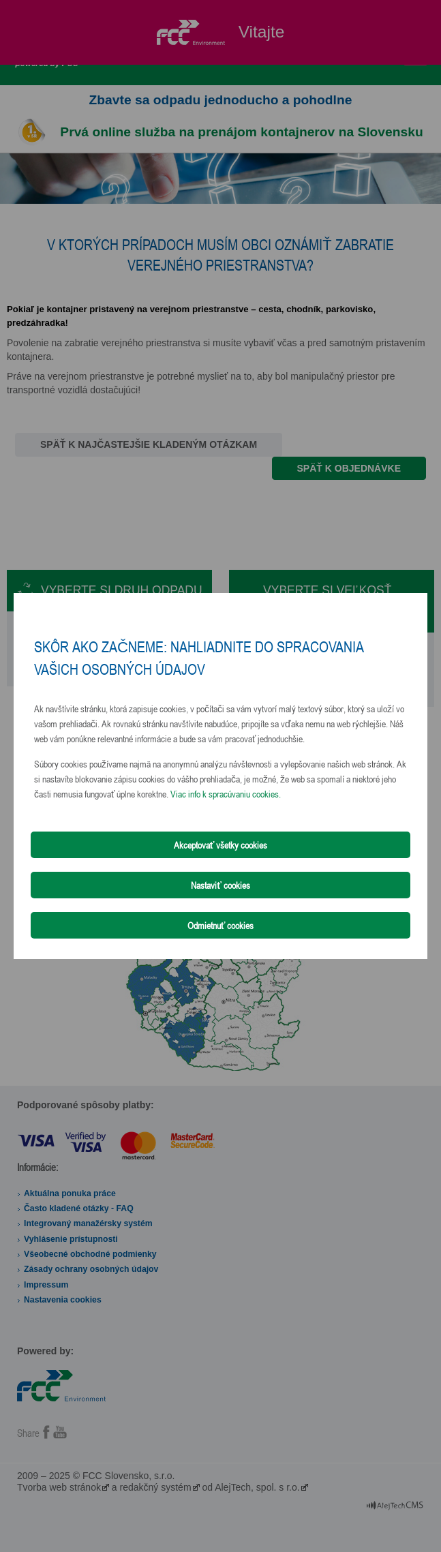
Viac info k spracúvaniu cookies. (225, 794)
